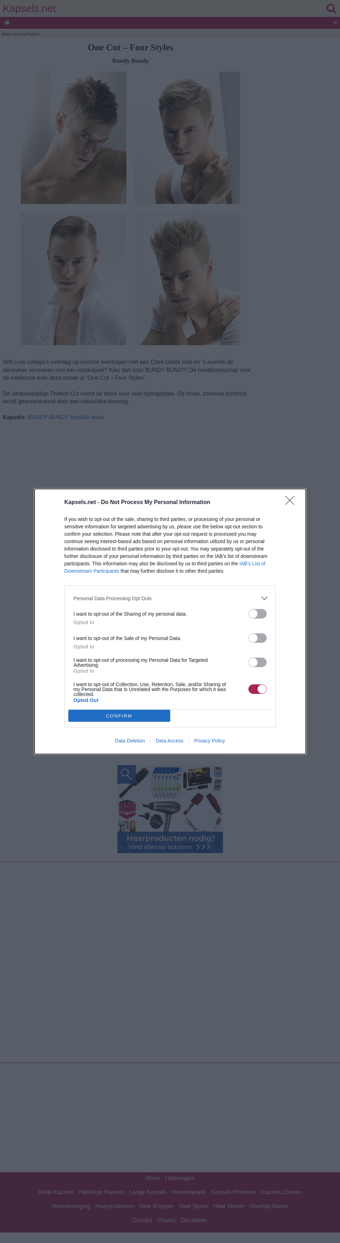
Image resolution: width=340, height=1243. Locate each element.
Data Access (169, 741)
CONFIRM (119, 716)
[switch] (257, 614)
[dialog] (170, 621)
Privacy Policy (209, 741)
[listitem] (170, 598)
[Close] (292, 502)
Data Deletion (130, 741)
